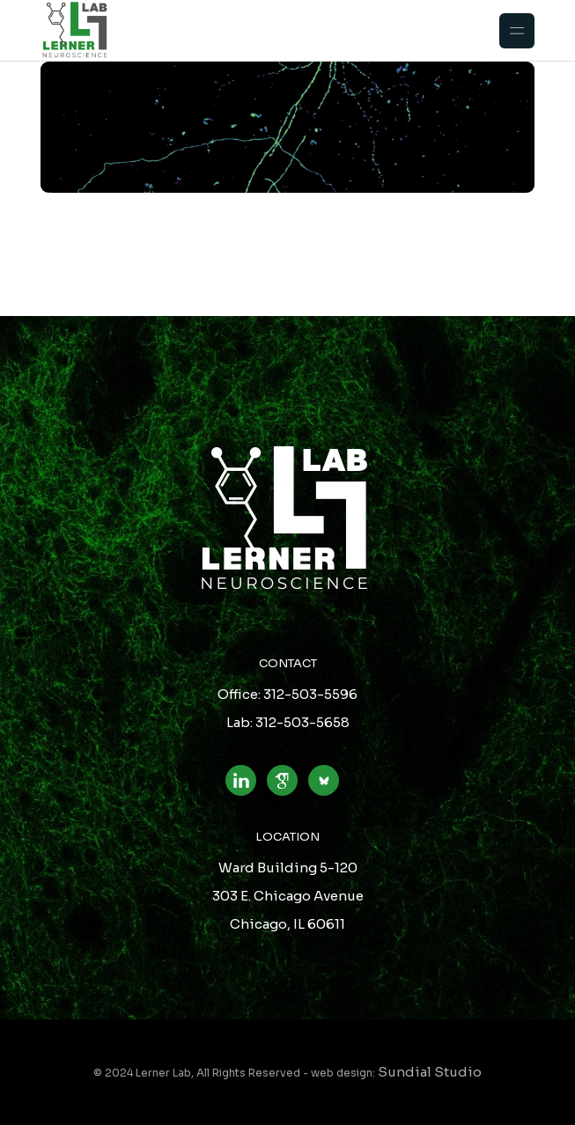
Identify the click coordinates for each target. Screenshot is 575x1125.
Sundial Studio (430, 1071)
